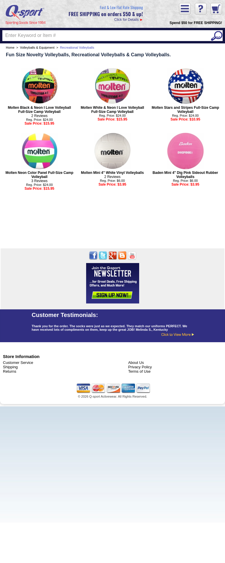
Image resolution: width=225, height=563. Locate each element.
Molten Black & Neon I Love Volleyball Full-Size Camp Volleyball (39, 110)
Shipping (10, 367)
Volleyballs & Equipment (37, 47)
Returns (9, 371)
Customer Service (18, 362)
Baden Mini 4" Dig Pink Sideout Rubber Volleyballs (185, 175)
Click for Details (106, 13)
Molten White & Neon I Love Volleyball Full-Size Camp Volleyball (112, 110)
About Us (136, 362)
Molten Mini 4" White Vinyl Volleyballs (112, 173)
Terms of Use (139, 371)
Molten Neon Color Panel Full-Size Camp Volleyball (39, 175)
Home (10, 47)
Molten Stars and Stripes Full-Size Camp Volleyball (185, 110)
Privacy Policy (140, 367)
